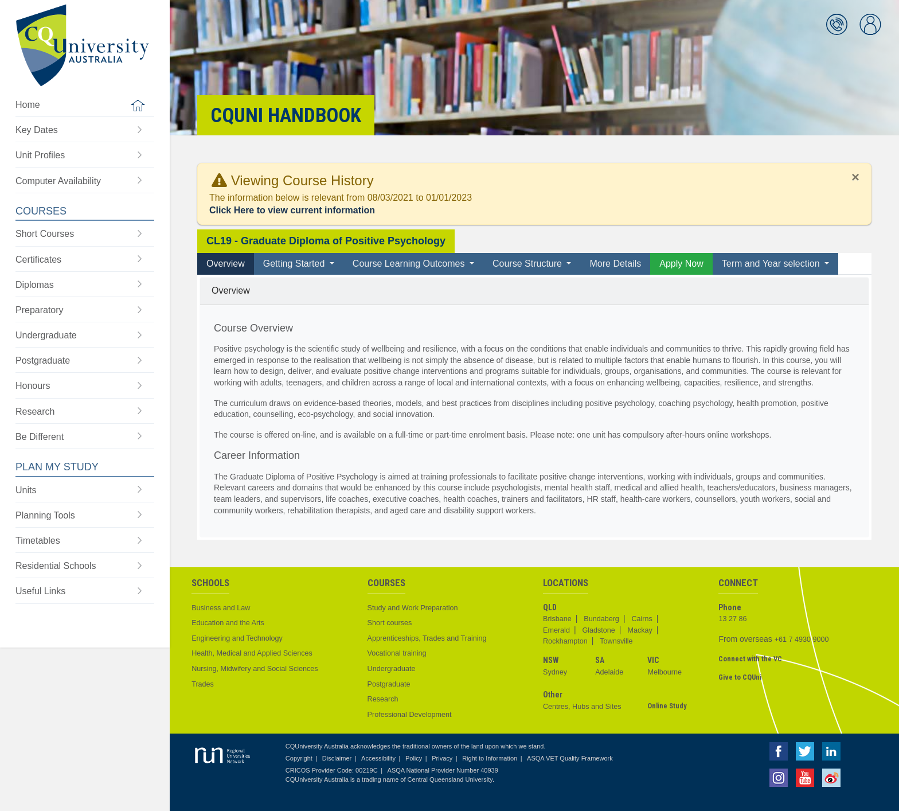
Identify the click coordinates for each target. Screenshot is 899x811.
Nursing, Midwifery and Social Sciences (254, 669)
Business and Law (220, 608)
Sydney (555, 672)
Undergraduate (392, 669)
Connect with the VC (750, 658)
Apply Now (681, 263)
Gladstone (598, 630)
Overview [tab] (225, 263)
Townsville (616, 641)
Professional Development (410, 715)
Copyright (299, 758)
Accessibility (378, 758)
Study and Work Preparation (413, 608)
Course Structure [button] (528, 263)
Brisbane (557, 619)
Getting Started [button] (295, 263)
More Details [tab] (615, 263)
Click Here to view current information (292, 210)
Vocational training (397, 653)
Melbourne (664, 672)
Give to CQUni (739, 677)
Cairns (641, 619)
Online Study (667, 705)
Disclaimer (336, 758)
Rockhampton (565, 641)
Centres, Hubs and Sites (582, 707)
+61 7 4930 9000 (802, 639)
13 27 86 (732, 619)
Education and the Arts (227, 623)
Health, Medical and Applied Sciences (251, 653)
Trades (202, 684)
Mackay (639, 630)
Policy (413, 758)
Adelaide (609, 672)
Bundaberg (601, 619)
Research (383, 699)
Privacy (442, 758)
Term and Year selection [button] (772, 263)
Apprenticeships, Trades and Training (427, 638)
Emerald (556, 630)
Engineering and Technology (237, 638)
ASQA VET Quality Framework (570, 758)
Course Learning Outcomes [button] (410, 263)
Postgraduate (389, 684)
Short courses (390, 623)
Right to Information (489, 758)
